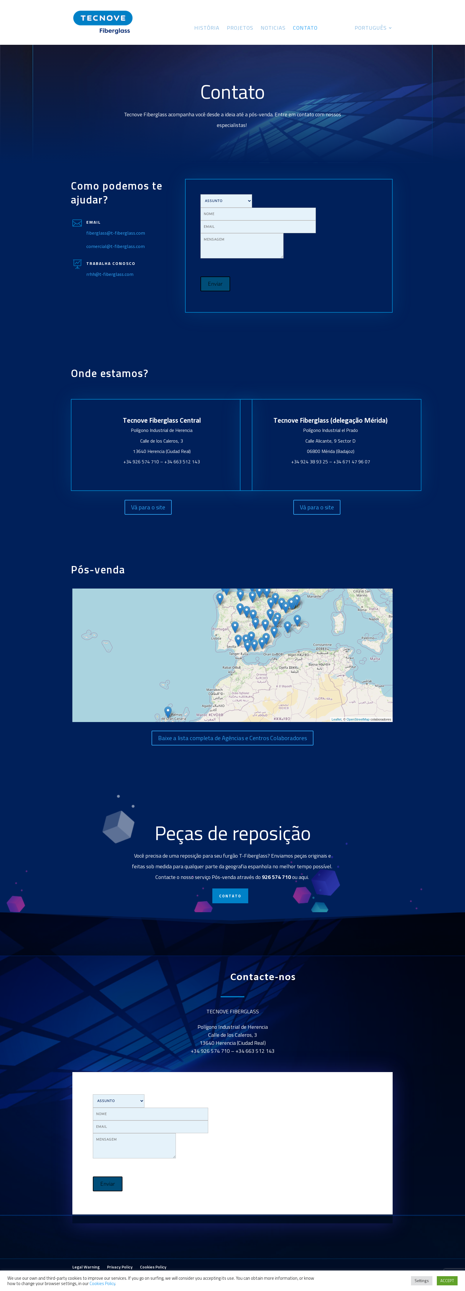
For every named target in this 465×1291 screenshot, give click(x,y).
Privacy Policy (120, 1267)
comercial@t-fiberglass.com (115, 246)
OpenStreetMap (358, 719)
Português (371, 29)
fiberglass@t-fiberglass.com (115, 233)
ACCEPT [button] (447, 1281)
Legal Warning (86, 1267)
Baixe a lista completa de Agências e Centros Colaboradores (232, 738)
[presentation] (337, 205)
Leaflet (336, 719)
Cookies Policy (153, 1267)
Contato (305, 29)
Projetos (240, 29)
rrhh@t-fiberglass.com (109, 274)
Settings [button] (422, 1281)
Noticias (273, 29)
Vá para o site (148, 507)
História (206, 29)
